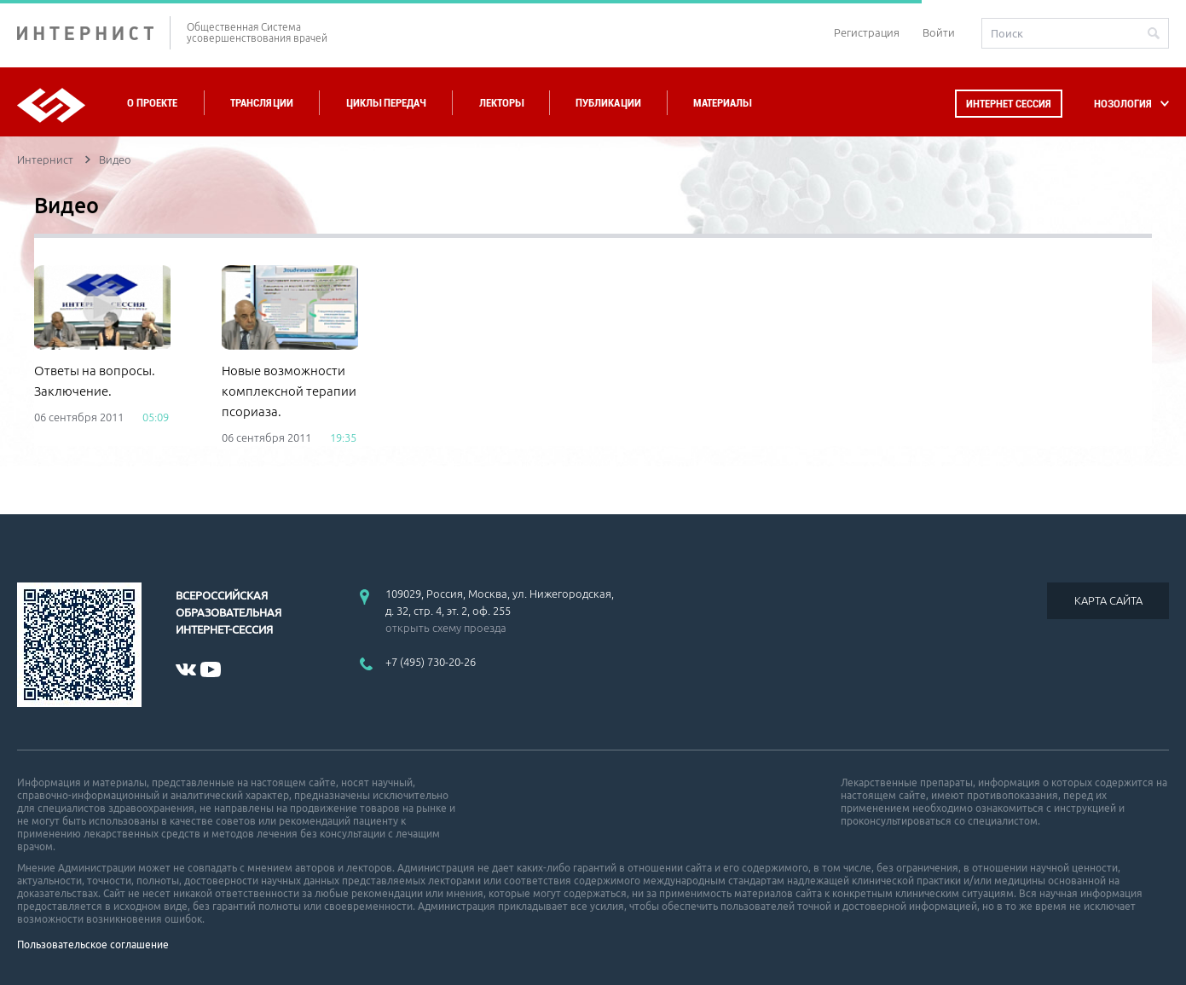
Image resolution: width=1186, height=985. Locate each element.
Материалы (722, 102)
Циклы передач (385, 102)
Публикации (608, 102)
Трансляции (261, 102)
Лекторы (501, 102)
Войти (939, 32)
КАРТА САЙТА (1108, 600)
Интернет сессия (1008, 103)
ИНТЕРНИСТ (94, 32)
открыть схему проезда (445, 628)
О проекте (152, 102)
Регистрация (867, 32)
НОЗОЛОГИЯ (1123, 103)
